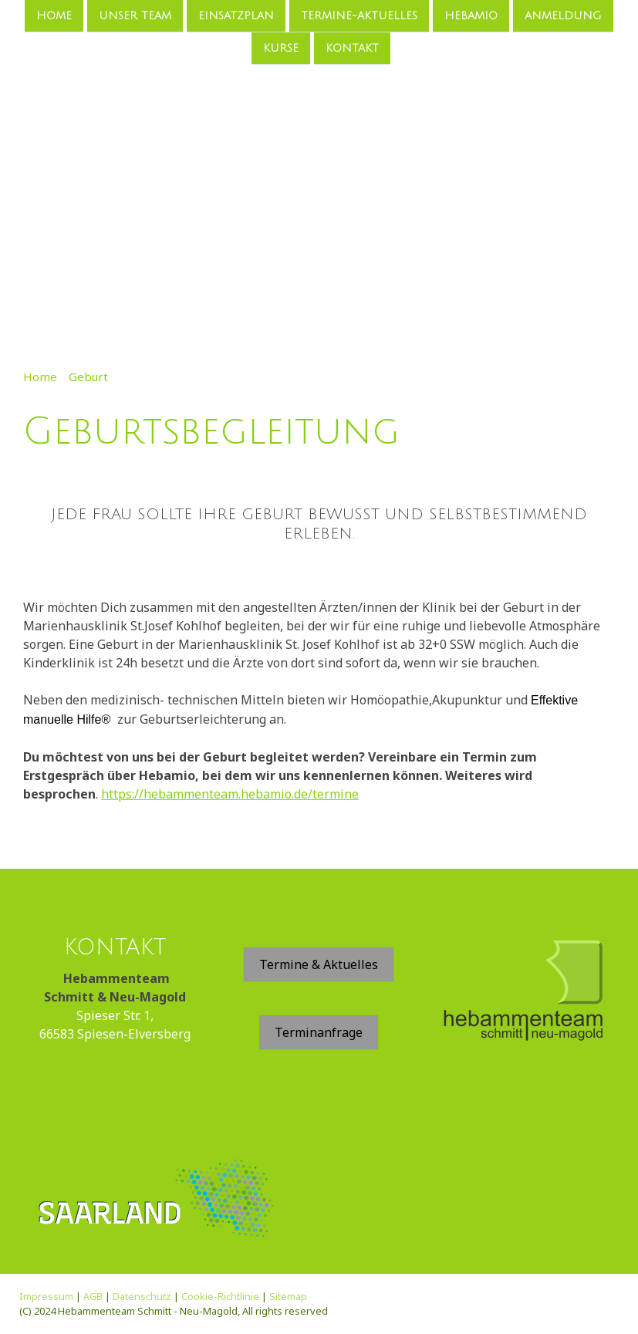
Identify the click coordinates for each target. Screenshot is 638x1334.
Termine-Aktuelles (359, 16)
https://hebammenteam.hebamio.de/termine (230, 793)
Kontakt (352, 50)
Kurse (281, 50)
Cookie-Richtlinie (220, 1296)
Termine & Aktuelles (318, 964)
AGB (93, 1296)
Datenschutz (142, 1296)
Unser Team (135, 16)
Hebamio (471, 16)
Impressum (46, 1296)
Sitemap (288, 1296)
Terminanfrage (319, 1032)
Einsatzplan (236, 16)
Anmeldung (563, 16)
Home (54, 16)
